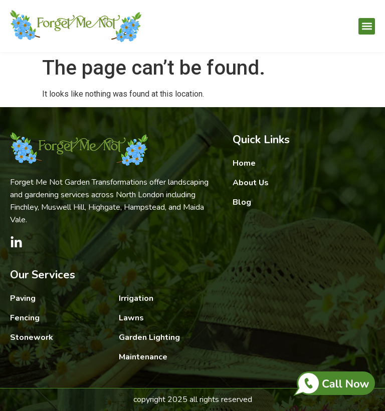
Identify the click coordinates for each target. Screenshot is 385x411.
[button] (366, 26)
